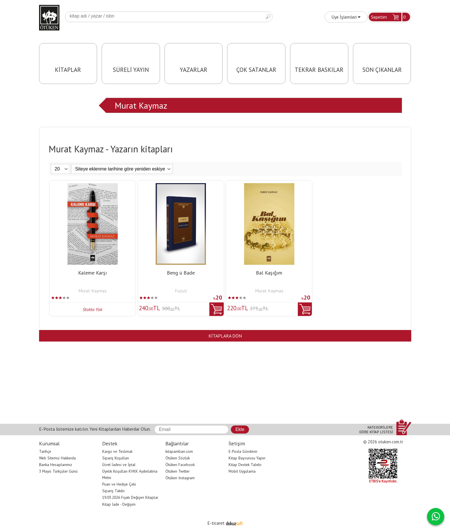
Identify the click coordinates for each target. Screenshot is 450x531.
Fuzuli (181, 291)
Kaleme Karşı (92, 272)
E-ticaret (216, 523)
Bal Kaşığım (269, 272)
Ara (268, 17)
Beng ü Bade (181, 272)
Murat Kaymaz (141, 105)
